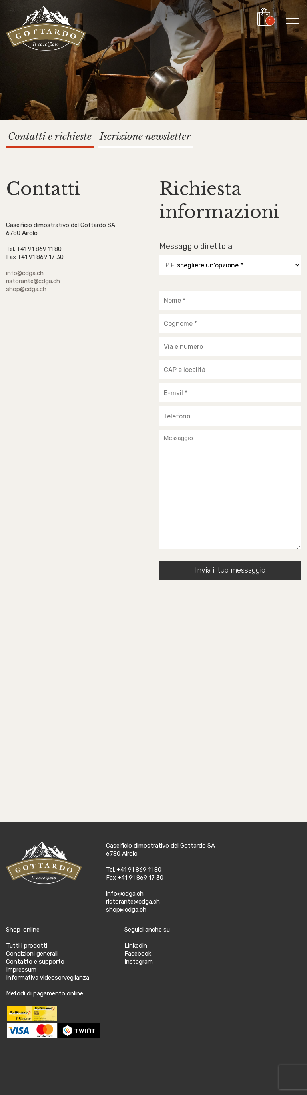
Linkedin (135, 945)
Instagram (138, 961)
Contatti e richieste (50, 136)
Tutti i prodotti (26, 945)
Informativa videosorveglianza (47, 977)
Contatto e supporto (35, 961)
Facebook (137, 953)
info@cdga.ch (25, 273)
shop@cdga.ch (26, 289)
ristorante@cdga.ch (33, 281)
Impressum (21, 969)
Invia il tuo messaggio (230, 570)
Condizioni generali (32, 953)
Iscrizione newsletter (145, 136)
